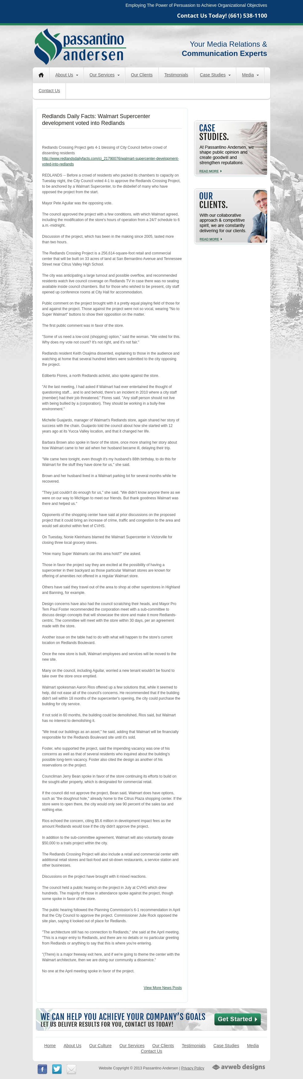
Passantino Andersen (80, 46)
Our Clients (142, 74)
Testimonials (176, 74)
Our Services (104, 74)
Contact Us (49, 90)
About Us (66, 74)
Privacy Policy (192, 1068)
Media (250, 74)
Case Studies (215, 74)
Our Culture (100, 1045)
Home (50, 1045)
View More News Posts (163, 988)
